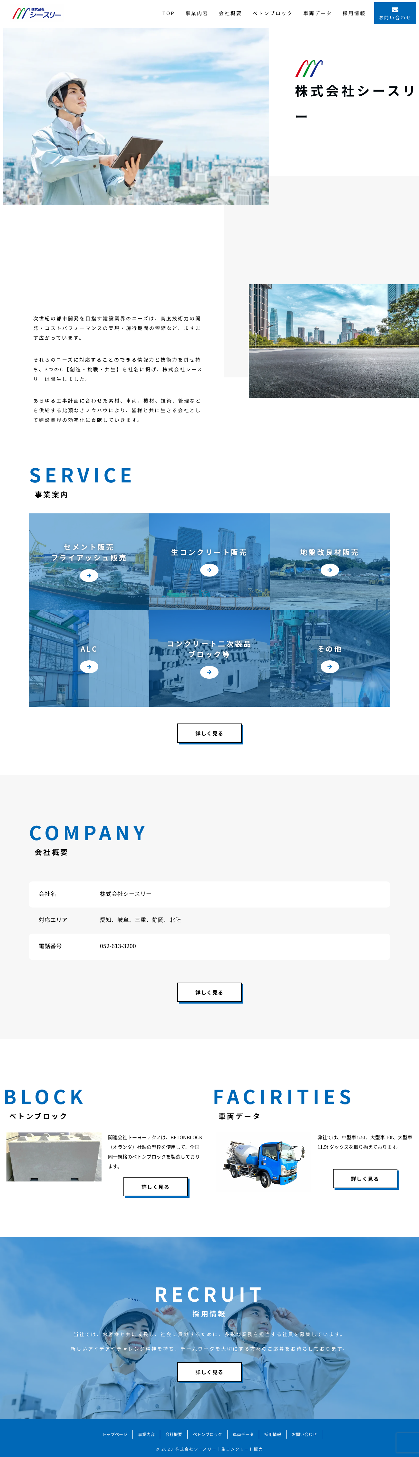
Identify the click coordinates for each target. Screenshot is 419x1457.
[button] (89, 577)
